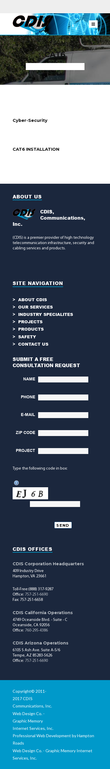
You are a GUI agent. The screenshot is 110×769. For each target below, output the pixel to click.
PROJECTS (30, 321)
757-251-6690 (36, 594)
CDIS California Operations (43, 612)
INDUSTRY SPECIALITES (45, 314)
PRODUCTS (31, 329)
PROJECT (25, 450)
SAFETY (27, 336)
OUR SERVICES (35, 307)
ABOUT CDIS (32, 299)
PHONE (28, 397)
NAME (29, 379)
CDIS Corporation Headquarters (48, 563)
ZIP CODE (25, 432)
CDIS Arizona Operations (40, 643)
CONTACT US (33, 344)
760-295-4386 (36, 630)
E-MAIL (28, 414)
